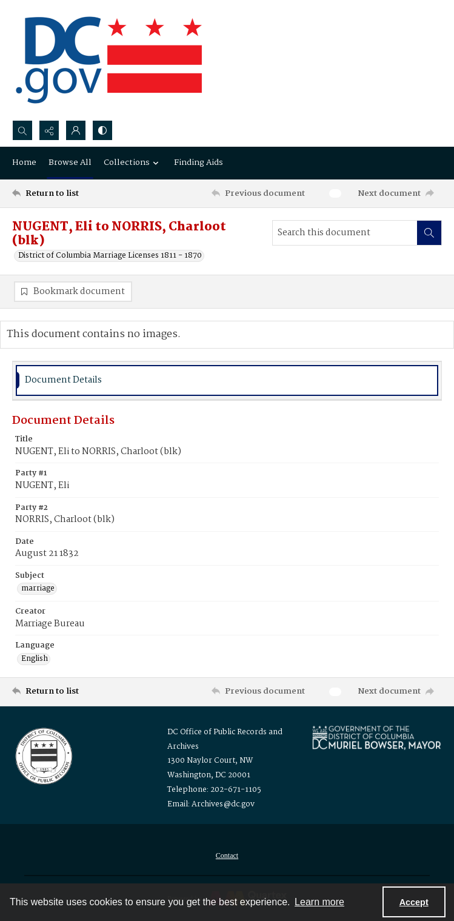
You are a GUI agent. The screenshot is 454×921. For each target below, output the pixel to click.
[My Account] (75, 130)
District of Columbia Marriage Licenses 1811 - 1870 (110, 256)
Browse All (70, 162)
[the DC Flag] (109, 60)
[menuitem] (227, 855)
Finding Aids (198, 162)
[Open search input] (22, 130)
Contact (227, 855)
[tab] (227, 380)
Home (24, 162)
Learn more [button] (319, 902)
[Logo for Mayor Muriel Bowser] (376, 737)
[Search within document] (429, 233)
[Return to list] (68, 193)
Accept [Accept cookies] (414, 902)
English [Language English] (34, 659)
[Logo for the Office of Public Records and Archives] (42, 755)
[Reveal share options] (49, 130)
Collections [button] (133, 162)
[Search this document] (345, 233)
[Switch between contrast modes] (102, 130)
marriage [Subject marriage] (38, 589)
